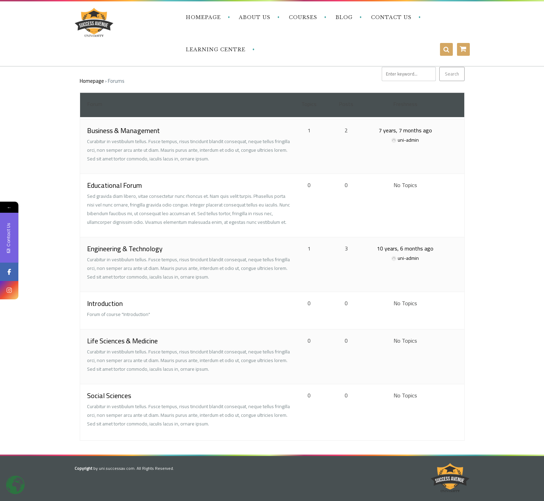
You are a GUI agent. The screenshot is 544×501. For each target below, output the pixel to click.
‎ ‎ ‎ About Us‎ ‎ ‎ (254, 17)
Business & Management (123, 130)
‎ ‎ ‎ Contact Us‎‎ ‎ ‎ (390, 17)
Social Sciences (109, 395)
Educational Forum (114, 185)
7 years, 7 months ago (405, 130)
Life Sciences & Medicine (122, 340)
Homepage (92, 81)
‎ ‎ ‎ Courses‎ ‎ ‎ (302, 17)
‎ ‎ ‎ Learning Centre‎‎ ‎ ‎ (215, 49)
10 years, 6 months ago (405, 248)
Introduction (105, 303)
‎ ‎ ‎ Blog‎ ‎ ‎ (343, 17)
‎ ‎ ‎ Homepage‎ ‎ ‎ (202, 17)
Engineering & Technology (125, 248)
